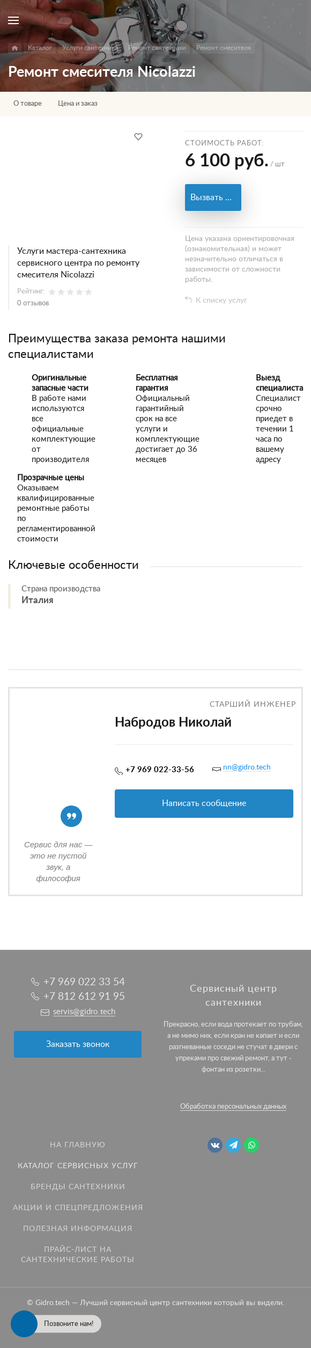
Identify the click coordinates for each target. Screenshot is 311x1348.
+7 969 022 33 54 (84, 982)
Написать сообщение (204, 803)
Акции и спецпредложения (78, 1208)
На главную (78, 1145)
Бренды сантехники (78, 1187)
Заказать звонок (77, 1044)
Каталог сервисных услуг (78, 1166)
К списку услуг (221, 300)
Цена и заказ (78, 103)
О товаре (27, 103)
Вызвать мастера (215, 197)
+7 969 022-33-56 (159, 770)
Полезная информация (77, 1229)
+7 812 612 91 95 (84, 997)
